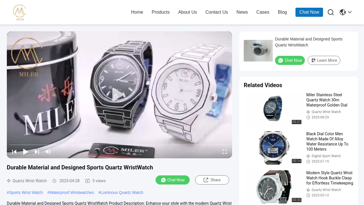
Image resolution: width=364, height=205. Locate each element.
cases (263, 12)
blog (282, 12)
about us (187, 12)
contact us (216, 12)
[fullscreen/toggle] (224, 151)
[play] (119, 95)
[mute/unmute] (48, 151)
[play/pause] (25, 151)
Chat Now (309, 12)
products (161, 12)
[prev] (14, 151)
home (137, 12)
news (242, 12)
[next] (37, 151)
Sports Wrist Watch (26, 192)
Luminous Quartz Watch (122, 192)
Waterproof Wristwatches (72, 192)
